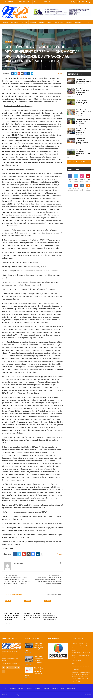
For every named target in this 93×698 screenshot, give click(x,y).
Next (10, 623)
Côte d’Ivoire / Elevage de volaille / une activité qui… (83, 121)
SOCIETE (42, 22)
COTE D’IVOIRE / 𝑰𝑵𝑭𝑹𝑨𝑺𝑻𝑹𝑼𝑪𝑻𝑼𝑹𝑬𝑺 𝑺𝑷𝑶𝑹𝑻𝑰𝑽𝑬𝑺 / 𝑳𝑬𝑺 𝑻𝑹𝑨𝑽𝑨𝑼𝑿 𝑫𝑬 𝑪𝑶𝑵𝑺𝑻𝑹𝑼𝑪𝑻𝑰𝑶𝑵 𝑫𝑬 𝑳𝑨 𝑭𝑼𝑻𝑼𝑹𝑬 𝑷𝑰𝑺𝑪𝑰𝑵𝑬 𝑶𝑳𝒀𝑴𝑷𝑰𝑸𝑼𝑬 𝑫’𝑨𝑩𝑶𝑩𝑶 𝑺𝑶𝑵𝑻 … (17, 581)
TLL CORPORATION (86, 695)
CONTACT (37, 2)
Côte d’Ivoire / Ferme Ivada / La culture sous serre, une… (83, 111)
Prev (5, 623)
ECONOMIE (33, 22)
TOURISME (55, 689)
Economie (9, 41)
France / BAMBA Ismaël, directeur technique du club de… (83, 102)
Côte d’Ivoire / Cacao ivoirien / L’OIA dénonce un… (82, 130)
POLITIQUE (24, 22)
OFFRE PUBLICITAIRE (25, 2)
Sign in (74, 2)
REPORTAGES (59, 22)
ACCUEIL (5, 22)
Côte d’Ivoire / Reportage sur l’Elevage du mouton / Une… (83, 81)
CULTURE (69, 22)
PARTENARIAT (48, 2)
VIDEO (62, 689)
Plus (76, 22)
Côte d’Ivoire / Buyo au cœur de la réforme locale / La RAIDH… (34, 647)
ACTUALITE (14, 22)
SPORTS (49, 22)
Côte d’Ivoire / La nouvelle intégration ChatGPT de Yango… (34, 671)
